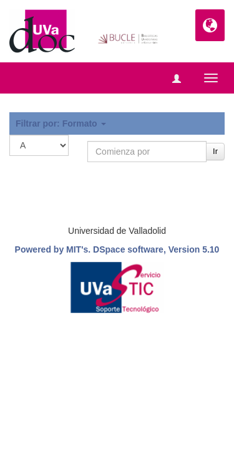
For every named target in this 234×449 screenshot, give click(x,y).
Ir (215, 151)
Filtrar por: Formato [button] (61, 123)
